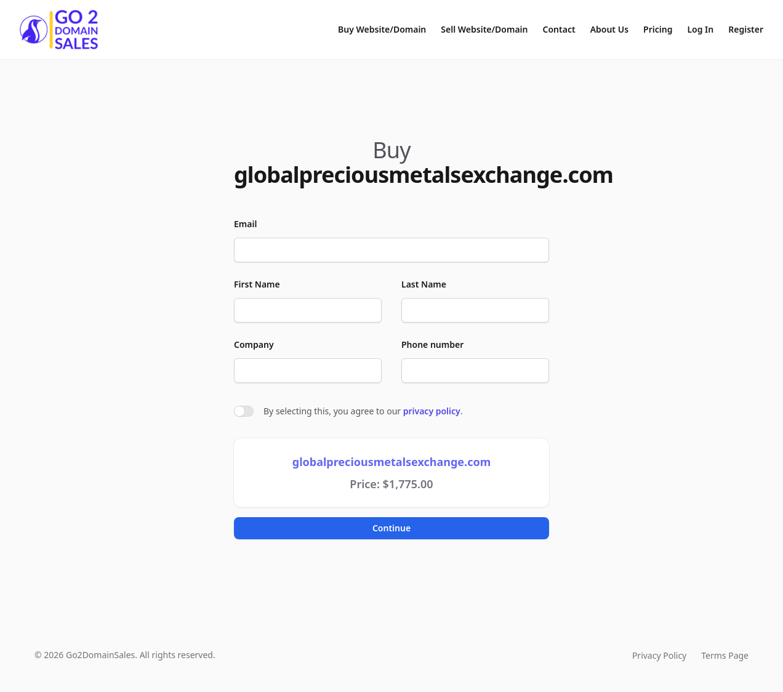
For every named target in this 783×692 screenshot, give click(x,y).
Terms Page (725, 655)
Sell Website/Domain (484, 29)
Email (245, 224)
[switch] (244, 411)
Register (745, 29)
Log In (700, 29)
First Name (257, 284)
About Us (609, 29)
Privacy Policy (659, 655)
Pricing (657, 29)
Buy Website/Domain (382, 29)
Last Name (423, 284)
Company (254, 344)
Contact (559, 29)
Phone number (432, 344)
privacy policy (431, 411)
